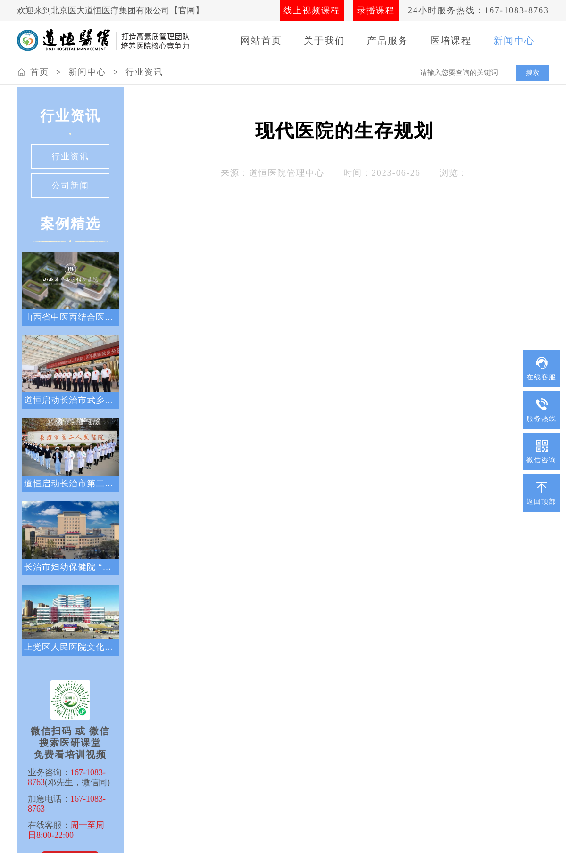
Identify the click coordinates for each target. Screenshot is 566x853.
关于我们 (324, 40)
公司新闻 (70, 185)
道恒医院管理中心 (287, 173)
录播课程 (376, 10)
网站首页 (261, 40)
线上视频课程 (311, 10)
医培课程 (451, 40)
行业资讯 (144, 72)
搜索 (532, 72)
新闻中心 (514, 40)
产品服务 (387, 40)
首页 (39, 72)
